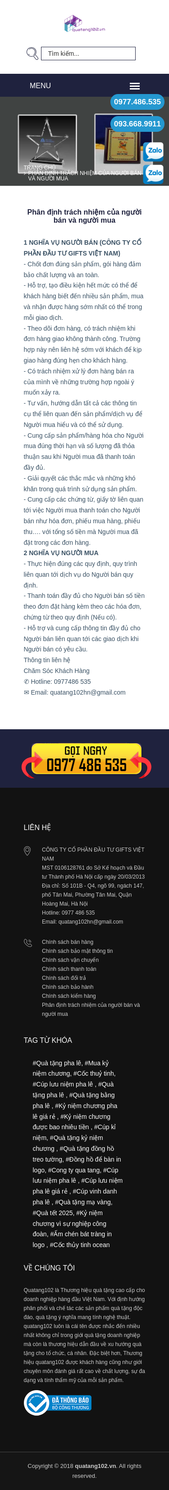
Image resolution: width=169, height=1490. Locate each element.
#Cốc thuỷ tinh (93, 1073)
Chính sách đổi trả (64, 978)
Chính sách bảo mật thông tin (77, 951)
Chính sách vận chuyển (70, 960)
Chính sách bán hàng (67, 942)
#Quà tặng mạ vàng (82, 1202)
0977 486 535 (78, 913)
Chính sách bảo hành (67, 987)
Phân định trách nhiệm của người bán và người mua (85, 176)
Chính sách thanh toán (69, 969)
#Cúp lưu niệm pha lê (64, 1084)
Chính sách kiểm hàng (69, 996)
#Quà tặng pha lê (57, 1063)
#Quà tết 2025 (53, 1212)
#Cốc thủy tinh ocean (80, 1244)
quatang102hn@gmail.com (91, 922)
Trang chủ (40, 168)
